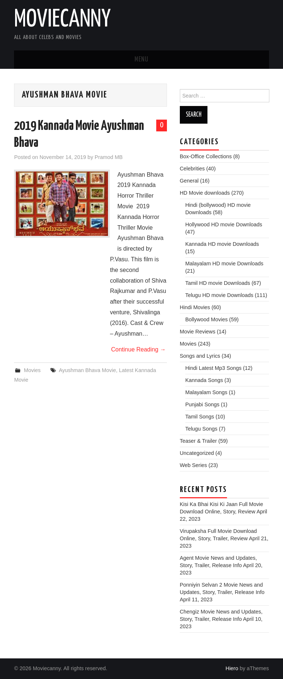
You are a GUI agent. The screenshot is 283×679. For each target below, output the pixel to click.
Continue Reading (138, 349)
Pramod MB (109, 157)
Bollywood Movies (206, 319)
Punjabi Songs (202, 404)
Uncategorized (197, 453)
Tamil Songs (199, 417)
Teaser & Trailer (198, 441)
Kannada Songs (204, 380)
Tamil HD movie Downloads (217, 283)
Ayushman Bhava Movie (87, 370)
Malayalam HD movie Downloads (224, 263)
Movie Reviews (198, 332)
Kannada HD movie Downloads (222, 244)
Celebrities (192, 168)
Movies (32, 370)
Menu (141, 59)
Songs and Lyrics (200, 356)
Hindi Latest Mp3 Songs (213, 368)
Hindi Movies (195, 307)
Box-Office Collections (206, 156)
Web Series (193, 465)
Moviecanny (62, 20)
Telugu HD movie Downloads (219, 295)
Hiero (232, 668)
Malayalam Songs (206, 392)
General (189, 181)
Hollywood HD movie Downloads (223, 224)
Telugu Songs (201, 429)
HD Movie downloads (205, 193)
